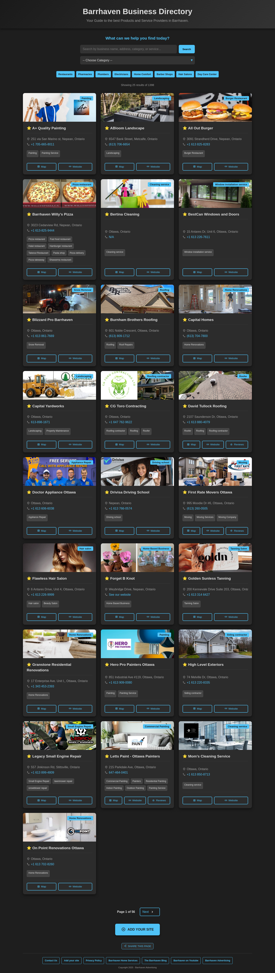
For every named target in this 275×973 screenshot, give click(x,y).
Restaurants (65, 74)
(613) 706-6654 (119, 144)
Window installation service (198, 252)
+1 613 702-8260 (42, 864)
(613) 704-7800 (197, 336)
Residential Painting (156, 781)
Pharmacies (85, 74)
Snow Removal (36, 344)
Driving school (113, 517)
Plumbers (103, 74)
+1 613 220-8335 (198, 682)
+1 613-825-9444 (42, 230)
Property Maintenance (57, 430)
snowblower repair (37, 788)
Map (41, 166)
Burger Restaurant (193, 153)
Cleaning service (114, 252)
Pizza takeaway (36, 259)
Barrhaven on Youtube (185, 960)
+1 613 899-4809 (42, 772)
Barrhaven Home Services (123, 960)
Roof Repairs (126, 344)
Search (187, 49)
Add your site (71, 960)
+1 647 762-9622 (120, 422)
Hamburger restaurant (61, 246)
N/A (111, 237)
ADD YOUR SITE (137, 929)
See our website (120, 594)
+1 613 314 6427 (198, 594)
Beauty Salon (50, 603)
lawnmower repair (63, 781)
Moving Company (227, 517)
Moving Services (205, 517)
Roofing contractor (115, 430)
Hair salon (33, 603)
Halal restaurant (36, 246)
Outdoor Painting (135, 788)
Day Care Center (207, 74)
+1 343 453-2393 (42, 686)
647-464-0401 (118, 772)
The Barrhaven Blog (155, 960)
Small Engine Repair (38, 781)
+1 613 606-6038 (42, 508)
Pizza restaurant (36, 239)
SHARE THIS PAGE (137, 946)
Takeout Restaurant (38, 253)
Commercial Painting (117, 781)
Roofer (146, 430)
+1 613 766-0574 (120, 508)
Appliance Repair (37, 517)
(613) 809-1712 (119, 336)
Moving (188, 517)
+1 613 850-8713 (198, 774)
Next (149, 912)
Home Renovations (194, 344)
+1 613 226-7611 (198, 237)
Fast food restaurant (60, 239)
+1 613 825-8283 (198, 144)
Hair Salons (185, 74)
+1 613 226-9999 (42, 594)
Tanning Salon (191, 603)
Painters (137, 781)
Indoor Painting (114, 788)
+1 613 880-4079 (198, 422)
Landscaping (112, 153)
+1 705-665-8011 (42, 144)
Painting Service (50, 153)
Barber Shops (165, 74)
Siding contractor (192, 693)
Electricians (121, 74)
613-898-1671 (40, 422)
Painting (32, 153)
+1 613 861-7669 (42, 336)
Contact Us (51, 960)
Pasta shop (59, 253)
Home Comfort (142, 74)
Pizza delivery (77, 253)
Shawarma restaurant (60, 259)
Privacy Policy (94, 960)
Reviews (237, 444)
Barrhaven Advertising (217, 960)
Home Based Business (117, 603)
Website (75, 166)
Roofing (110, 344)
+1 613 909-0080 (120, 682)
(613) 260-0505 (197, 508)
